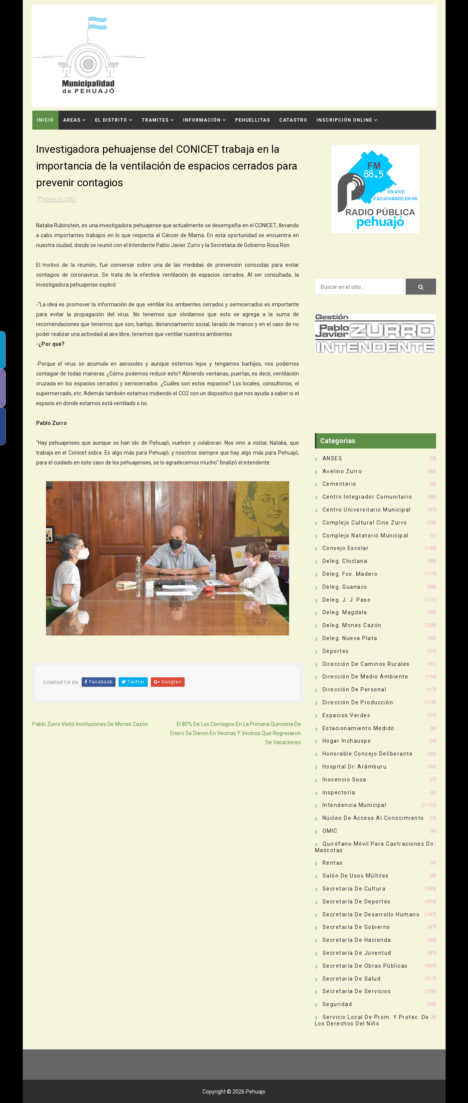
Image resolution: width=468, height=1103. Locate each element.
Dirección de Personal (355, 689)
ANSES (333, 458)
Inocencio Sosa (345, 780)
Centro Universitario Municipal (367, 510)
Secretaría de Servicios (357, 991)
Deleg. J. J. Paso (347, 600)
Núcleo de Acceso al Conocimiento (373, 818)
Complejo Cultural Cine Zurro (365, 523)
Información (202, 120)
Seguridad (338, 1004)
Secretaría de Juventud (357, 953)
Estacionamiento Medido (359, 728)
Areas (72, 120)
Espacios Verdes (347, 715)
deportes (336, 651)
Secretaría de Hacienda (357, 940)
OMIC (330, 831)
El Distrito (111, 120)
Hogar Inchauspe (347, 741)
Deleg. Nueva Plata (350, 638)
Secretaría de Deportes (357, 902)
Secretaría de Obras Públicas (365, 966)
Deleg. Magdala (345, 612)
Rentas (333, 863)
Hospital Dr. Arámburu (355, 767)
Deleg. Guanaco (345, 587)
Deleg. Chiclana (345, 561)
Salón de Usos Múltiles (356, 876)
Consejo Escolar (346, 548)
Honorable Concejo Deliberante (368, 754)
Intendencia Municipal (355, 805)
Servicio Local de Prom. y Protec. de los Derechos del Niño (372, 1020)
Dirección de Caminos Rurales (366, 664)
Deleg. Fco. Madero (350, 574)
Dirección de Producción (358, 702)
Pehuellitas (252, 120)
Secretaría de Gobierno (357, 927)
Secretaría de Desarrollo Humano (371, 914)
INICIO (45, 120)
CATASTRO (293, 120)
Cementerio (340, 484)
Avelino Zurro (342, 471)
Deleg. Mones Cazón (352, 625)
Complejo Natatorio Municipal (366, 535)
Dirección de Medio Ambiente (366, 677)
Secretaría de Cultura (354, 889)
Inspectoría (339, 792)
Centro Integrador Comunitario (368, 497)
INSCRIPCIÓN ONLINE (344, 120)
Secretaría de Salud (352, 979)
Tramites (155, 120)
